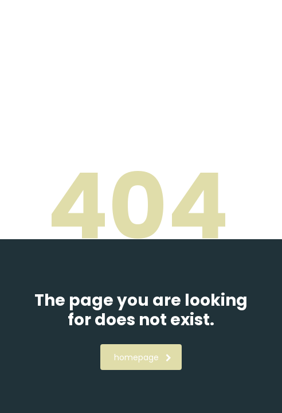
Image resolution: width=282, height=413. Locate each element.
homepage (142, 357)
